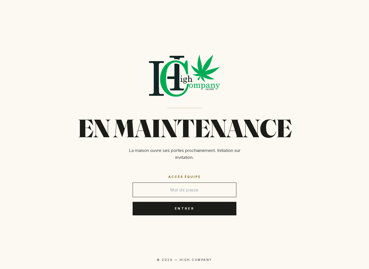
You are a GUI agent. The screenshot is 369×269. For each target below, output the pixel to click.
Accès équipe (184, 176)
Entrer (184, 208)
